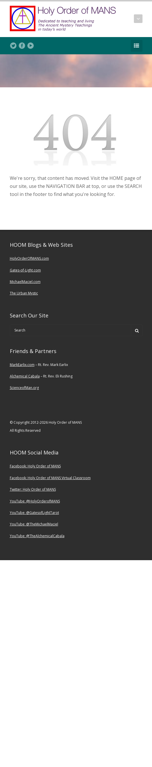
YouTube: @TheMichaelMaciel (34, 524)
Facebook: (19, 466)
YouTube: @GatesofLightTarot (34, 512)
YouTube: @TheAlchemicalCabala (37, 535)
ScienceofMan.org (24, 387)
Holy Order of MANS (44, 466)
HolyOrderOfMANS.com (29, 258)
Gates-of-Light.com (25, 270)
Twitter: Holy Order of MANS (33, 489)
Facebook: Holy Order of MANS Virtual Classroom (50, 477)
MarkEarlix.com (22, 364)
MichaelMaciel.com (25, 281)
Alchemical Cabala (25, 376)
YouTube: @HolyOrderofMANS (35, 501)
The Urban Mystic (24, 293)
